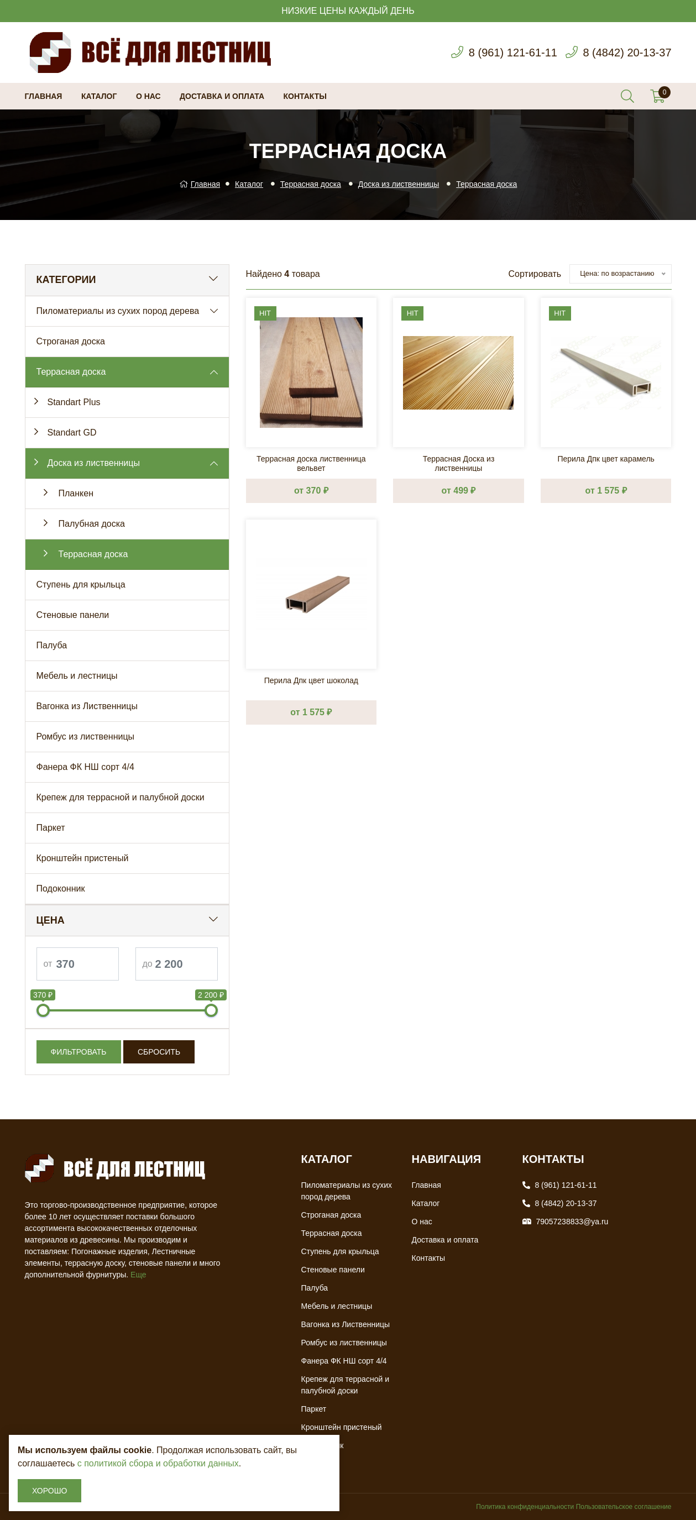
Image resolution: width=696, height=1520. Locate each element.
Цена (50, 920)
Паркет (50, 827)
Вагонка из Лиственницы (87, 706)
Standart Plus (74, 402)
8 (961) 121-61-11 (513, 52)
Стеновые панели (72, 615)
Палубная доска (92, 523)
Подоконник (60, 888)
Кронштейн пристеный (82, 858)
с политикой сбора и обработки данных (158, 1463)
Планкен (76, 493)
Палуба (51, 645)
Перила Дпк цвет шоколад (311, 680)
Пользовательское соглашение (624, 1507)
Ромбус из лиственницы (85, 736)
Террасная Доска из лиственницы (459, 462)
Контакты (305, 96)
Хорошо (49, 1490)
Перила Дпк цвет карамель (606, 458)
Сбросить (159, 1051)
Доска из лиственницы (398, 184)
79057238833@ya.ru (572, 1221)
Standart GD (72, 432)
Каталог (99, 96)
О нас (148, 96)
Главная (43, 96)
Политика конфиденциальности (525, 1507)
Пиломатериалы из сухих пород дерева (118, 311)
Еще (138, 1274)
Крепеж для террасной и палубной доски (120, 797)
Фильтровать (79, 1051)
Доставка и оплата (222, 96)
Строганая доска (70, 341)
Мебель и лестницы (77, 675)
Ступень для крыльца (80, 584)
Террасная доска (310, 184)
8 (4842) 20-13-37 (627, 52)
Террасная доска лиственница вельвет (311, 462)
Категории (66, 279)
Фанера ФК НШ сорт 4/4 (85, 767)
